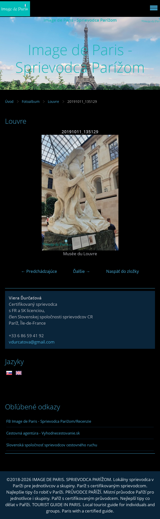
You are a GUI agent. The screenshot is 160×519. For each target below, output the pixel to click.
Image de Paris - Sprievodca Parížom (80, 20)
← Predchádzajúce (39, 271)
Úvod (9, 101)
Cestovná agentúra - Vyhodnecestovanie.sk (43, 433)
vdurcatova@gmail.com (32, 342)
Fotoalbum (31, 101)
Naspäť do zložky (122, 271)
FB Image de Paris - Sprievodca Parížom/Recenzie (48, 421)
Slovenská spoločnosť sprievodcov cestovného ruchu (51, 444)
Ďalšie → (81, 271)
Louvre (53, 101)
